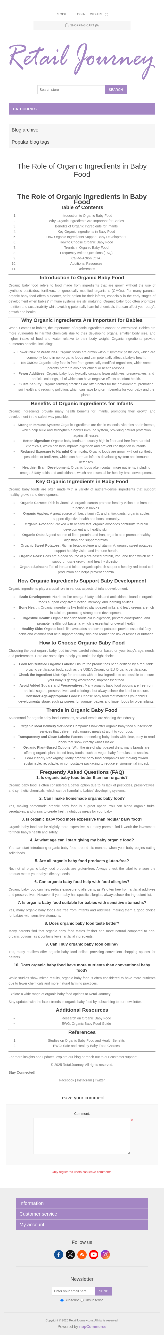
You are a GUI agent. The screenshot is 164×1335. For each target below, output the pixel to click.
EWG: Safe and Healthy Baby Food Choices (86, 1046)
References (86, 269)
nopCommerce (92, 1327)
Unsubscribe (94, 1300)
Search (116, 90)
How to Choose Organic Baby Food (86, 242)
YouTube (93, 1254)
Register (63, 14)
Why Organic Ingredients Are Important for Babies (86, 221)
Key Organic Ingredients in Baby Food (86, 231)
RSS (82, 1254)
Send (103, 1291)
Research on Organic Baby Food (86, 1018)
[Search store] (71, 89)
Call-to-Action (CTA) (86, 258)
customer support (123, 1057)
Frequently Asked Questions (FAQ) (86, 253)
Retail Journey (99, 994)
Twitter (100, 1080)
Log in (80, 14)
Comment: (82, 1114)
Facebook (66, 1080)
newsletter (133, 1002)
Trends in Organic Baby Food (86, 247)
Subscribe (72, 1300)
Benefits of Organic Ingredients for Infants (86, 226)
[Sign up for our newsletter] (74, 1291)
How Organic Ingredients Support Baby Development (86, 237)
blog (77, 1057)
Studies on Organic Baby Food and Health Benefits (86, 1040)
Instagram (84, 1080)
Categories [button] (25, 109)
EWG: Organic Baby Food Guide (86, 1023)
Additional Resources (86, 263)
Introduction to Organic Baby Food (86, 215)
